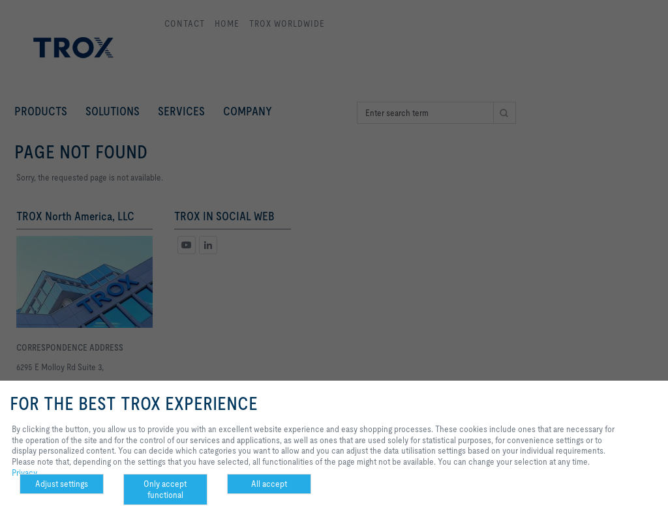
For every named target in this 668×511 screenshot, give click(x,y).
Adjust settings (61, 483)
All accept (269, 483)
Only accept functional (165, 489)
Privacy (24, 472)
